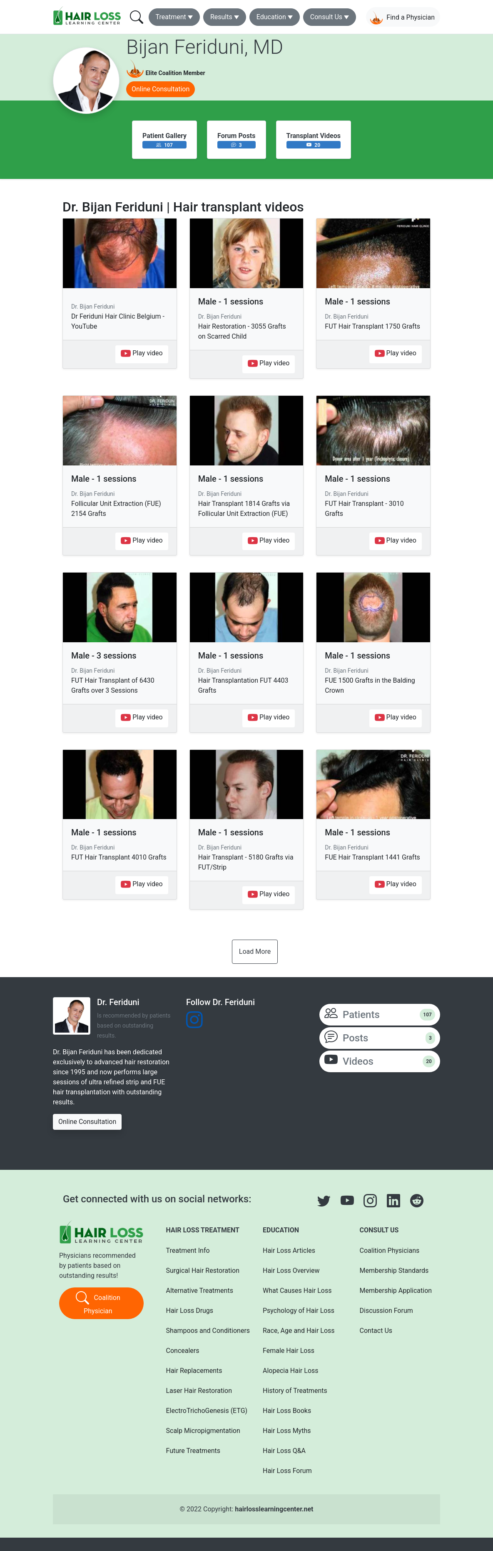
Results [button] (221, 17)
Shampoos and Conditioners (203, 1331)
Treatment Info (188, 1250)
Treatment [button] (171, 17)
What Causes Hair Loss (297, 1291)
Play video (141, 354)
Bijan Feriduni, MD (204, 47)
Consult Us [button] (326, 17)
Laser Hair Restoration (199, 1391)
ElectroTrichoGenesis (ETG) (203, 1411)
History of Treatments (295, 1391)
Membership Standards (394, 1270)
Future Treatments (193, 1451)
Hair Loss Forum (287, 1471)
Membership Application (396, 1291)
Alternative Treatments (199, 1291)
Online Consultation (160, 89)
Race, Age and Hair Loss (299, 1331)
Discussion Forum (386, 1311)
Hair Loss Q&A (284, 1451)
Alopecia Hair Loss (291, 1371)
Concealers (182, 1351)
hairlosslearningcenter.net (274, 1509)
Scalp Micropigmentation (203, 1431)
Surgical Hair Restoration (203, 1270)
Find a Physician (402, 18)
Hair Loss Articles (289, 1250)
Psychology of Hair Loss (298, 1311)
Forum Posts (236, 136)
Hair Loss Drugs (190, 1311)
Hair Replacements (194, 1371)
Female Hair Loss (288, 1351)
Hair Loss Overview (291, 1270)
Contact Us (376, 1331)
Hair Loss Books (287, 1411)
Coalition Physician (98, 1302)
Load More (255, 951)
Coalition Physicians (390, 1250)
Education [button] (271, 17)
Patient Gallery (164, 136)
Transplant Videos (313, 136)
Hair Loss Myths (287, 1431)
